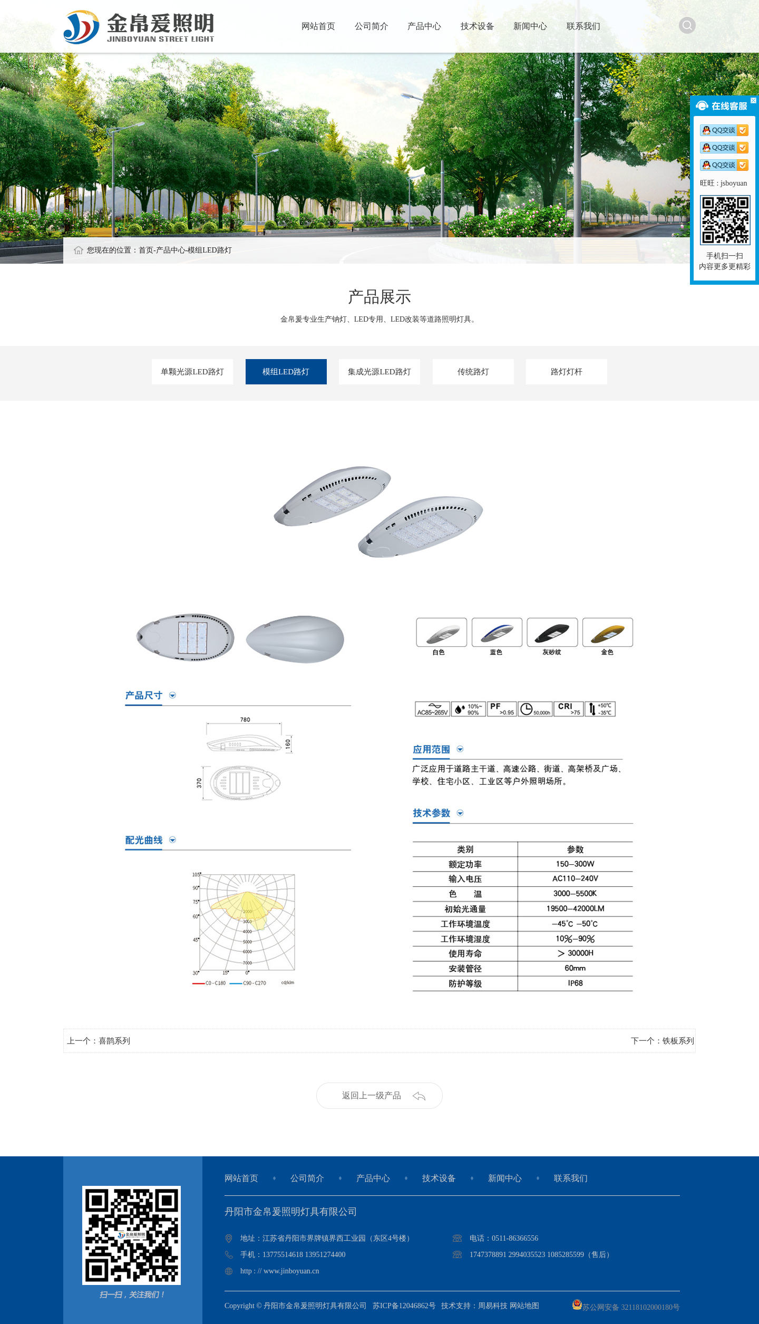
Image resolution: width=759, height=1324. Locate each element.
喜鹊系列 (114, 1041)
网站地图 (524, 1306)
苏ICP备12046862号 (404, 1306)
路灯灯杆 (566, 372)
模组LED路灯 (209, 250)
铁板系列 (678, 1041)
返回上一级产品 (371, 1095)
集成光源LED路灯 (379, 372)
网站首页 (318, 26)
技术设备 (477, 26)
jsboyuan (734, 183)
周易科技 (493, 1306)
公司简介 (371, 26)
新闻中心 (530, 26)
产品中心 (424, 26)
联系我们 (583, 26)
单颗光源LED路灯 (192, 372)
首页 (146, 250)
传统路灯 (473, 372)
